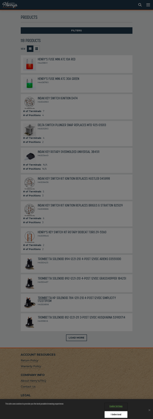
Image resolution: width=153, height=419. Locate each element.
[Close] (149, 413)
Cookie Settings (116, 409)
